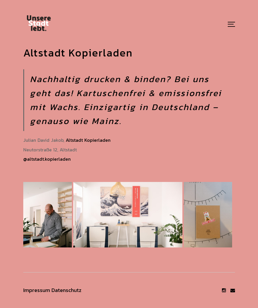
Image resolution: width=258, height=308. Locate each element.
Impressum (36, 290)
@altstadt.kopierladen (47, 158)
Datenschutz (66, 290)
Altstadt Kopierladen (88, 140)
